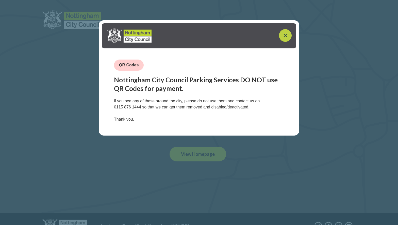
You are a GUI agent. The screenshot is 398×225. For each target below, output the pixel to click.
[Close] (285, 36)
